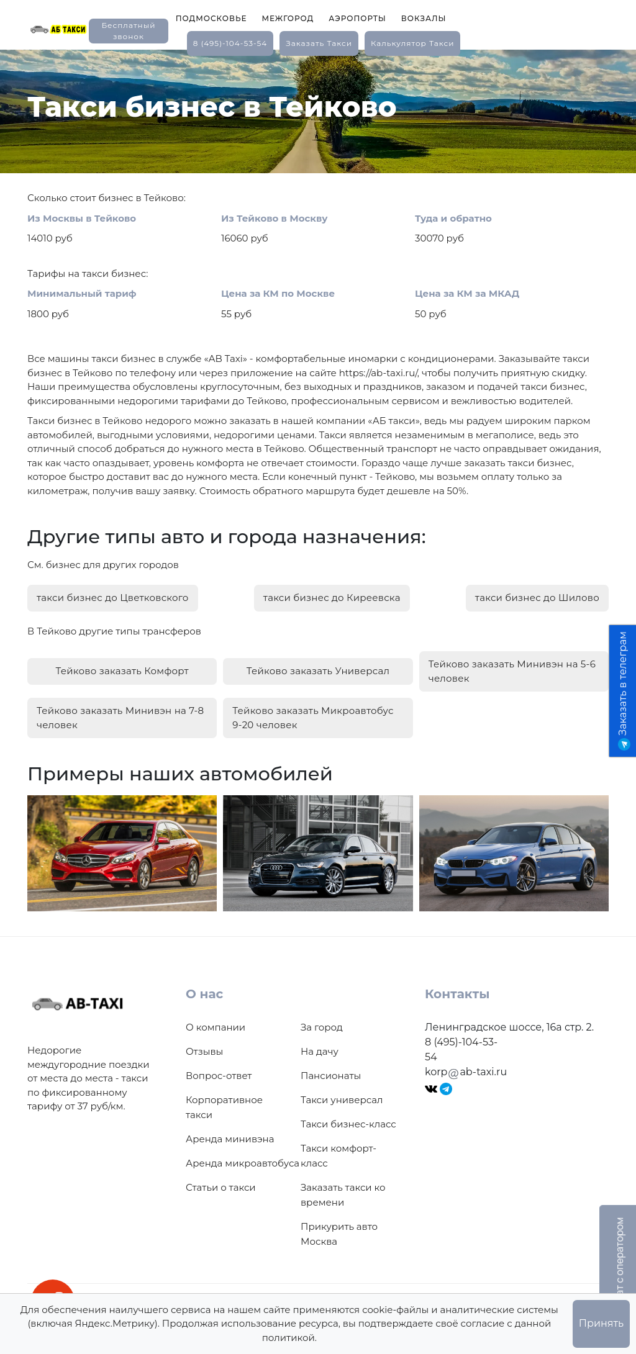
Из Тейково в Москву (274, 218)
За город (322, 1027)
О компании (215, 1027)
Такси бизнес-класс (348, 1124)
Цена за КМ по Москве (278, 293)
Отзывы (204, 1051)
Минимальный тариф (82, 293)
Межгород (287, 18)
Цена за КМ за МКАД (467, 293)
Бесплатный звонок (128, 30)
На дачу (319, 1051)
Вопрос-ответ (219, 1075)
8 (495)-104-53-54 (230, 43)
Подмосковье (211, 18)
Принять (601, 1323)
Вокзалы (424, 18)
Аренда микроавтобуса (242, 1163)
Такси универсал (342, 1100)
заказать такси (319, 43)
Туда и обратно (453, 218)
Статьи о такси (221, 1187)
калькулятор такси (412, 43)
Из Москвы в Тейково (81, 218)
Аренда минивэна (230, 1139)
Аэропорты (357, 18)
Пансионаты (331, 1075)
